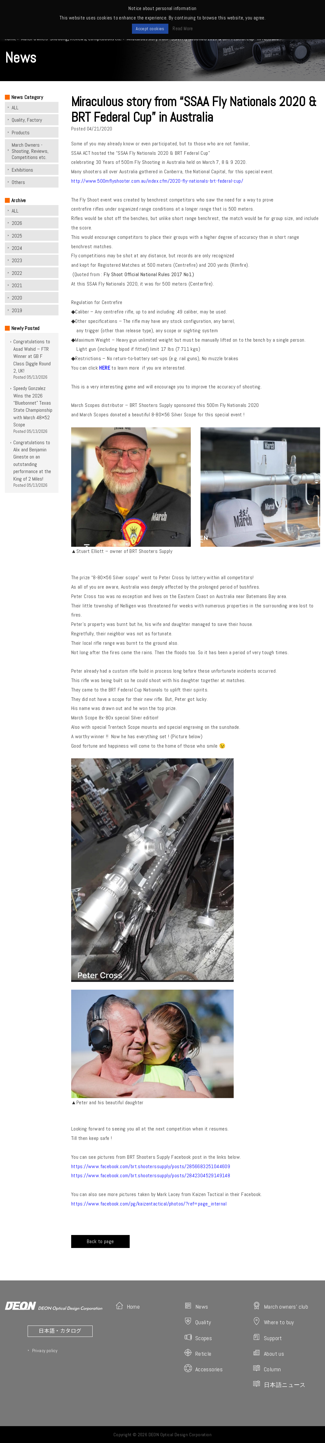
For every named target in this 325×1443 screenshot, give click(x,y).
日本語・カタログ (60, 1330)
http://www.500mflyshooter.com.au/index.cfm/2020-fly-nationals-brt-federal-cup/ (157, 180)
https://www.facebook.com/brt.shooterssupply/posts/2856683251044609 (150, 1166)
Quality (197, 1321)
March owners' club (280, 1306)
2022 (17, 273)
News (196, 1306)
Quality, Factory (27, 119)
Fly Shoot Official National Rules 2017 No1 (147, 274)
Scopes (198, 1337)
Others (18, 182)
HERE (104, 367)
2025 (17, 235)
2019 (17, 310)
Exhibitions (22, 169)
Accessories (203, 1368)
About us (268, 1353)
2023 (17, 260)
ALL (15, 107)
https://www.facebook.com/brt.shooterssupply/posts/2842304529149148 (150, 1175)
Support (267, 1337)
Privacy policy (45, 1350)
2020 (17, 297)
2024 (17, 248)
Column (267, 1368)
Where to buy (273, 1321)
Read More (183, 28)
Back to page (100, 1241)
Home (127, 1306)
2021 (17, 285)
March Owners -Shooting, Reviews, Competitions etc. (30, 151)
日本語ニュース (279, 1384)
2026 (17, 223)
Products (21, 132)
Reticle (198, 1353)
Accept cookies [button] (150, 28)
